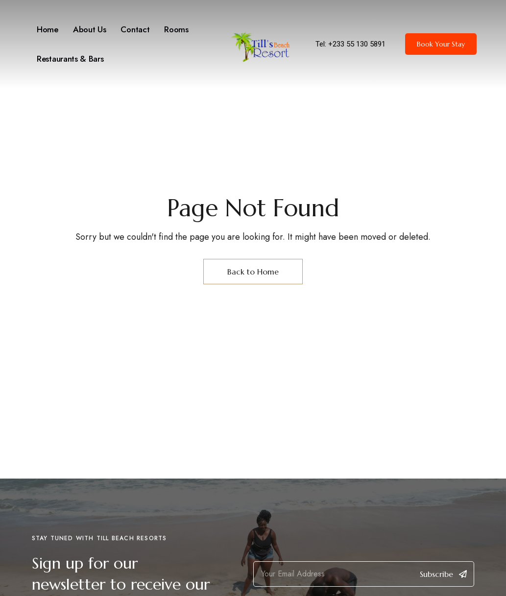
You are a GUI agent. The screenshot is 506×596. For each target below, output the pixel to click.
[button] (441, 44)
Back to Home (253, 271)
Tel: (321, 44)
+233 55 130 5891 (357, 44)
